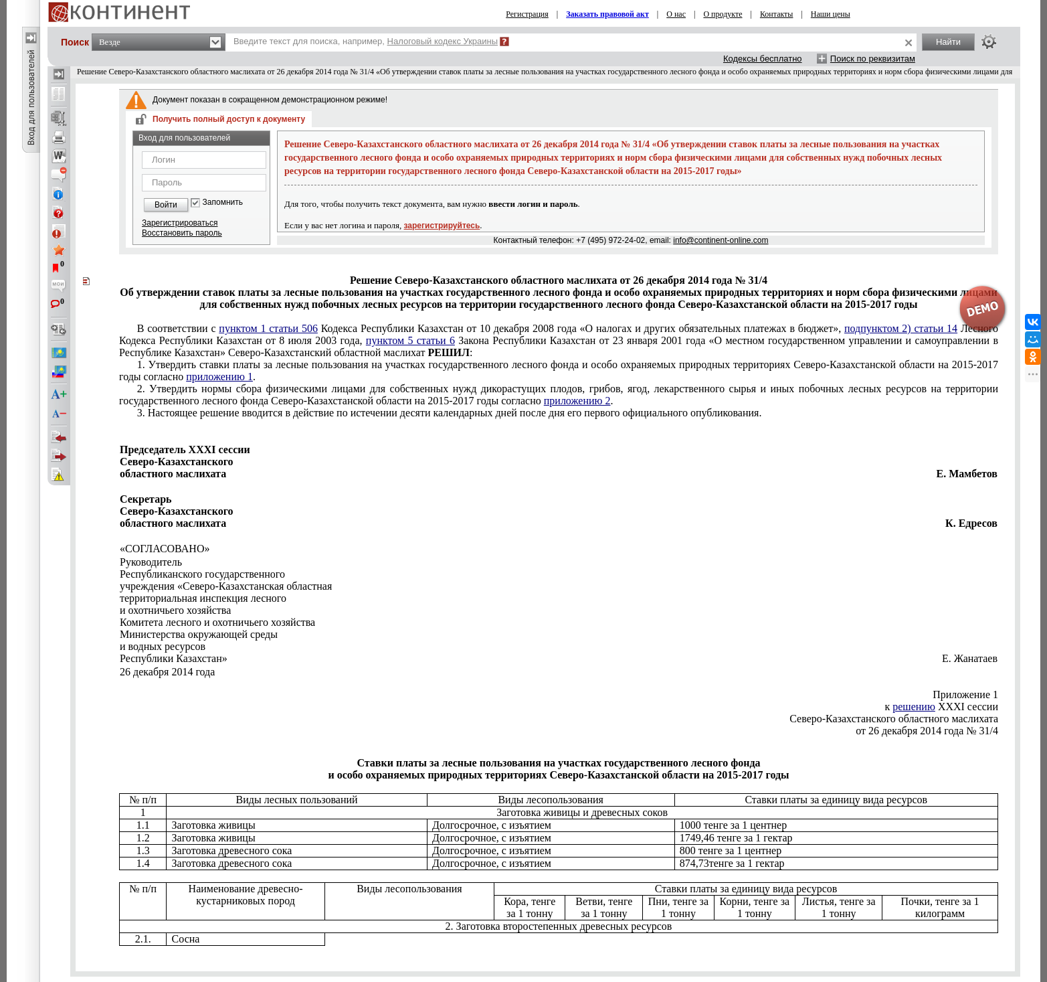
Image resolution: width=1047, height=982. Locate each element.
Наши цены (830, 14)
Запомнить (223, 202)
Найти (948, 42)
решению (913, 706)
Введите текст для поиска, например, (365, 41)
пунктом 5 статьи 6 (410, 340)
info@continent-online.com (720, 240)
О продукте (722, 14)
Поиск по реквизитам (872, 59)
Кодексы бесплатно (762, 59)
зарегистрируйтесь (442, 225)
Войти (166, 205)
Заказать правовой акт (607, 14)
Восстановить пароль (182, 233)
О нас (676, 14)
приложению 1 (219, 376)
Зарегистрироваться (179, 223)
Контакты (776, 14)
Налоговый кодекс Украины (442, 41)
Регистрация (527, 14)
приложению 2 (577, 400)
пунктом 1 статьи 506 (268, 328)
